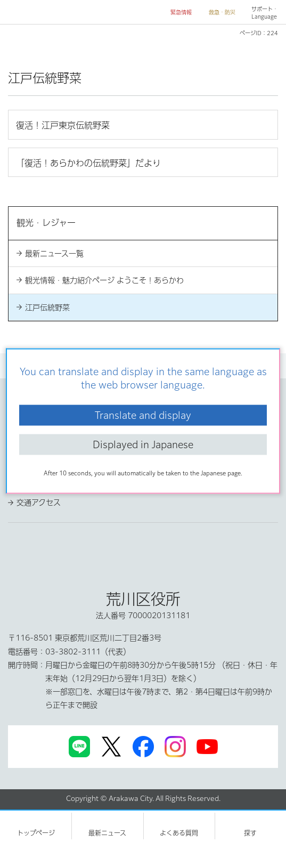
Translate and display (143, 414)
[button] (177, 13)
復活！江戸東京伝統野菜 (63, 125)
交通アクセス (39, 502)
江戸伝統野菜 (47, 307)
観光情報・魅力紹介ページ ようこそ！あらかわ (104, 280)
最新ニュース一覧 (54, 253)
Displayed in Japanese (143, 444)
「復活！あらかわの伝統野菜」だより (88, 163)
